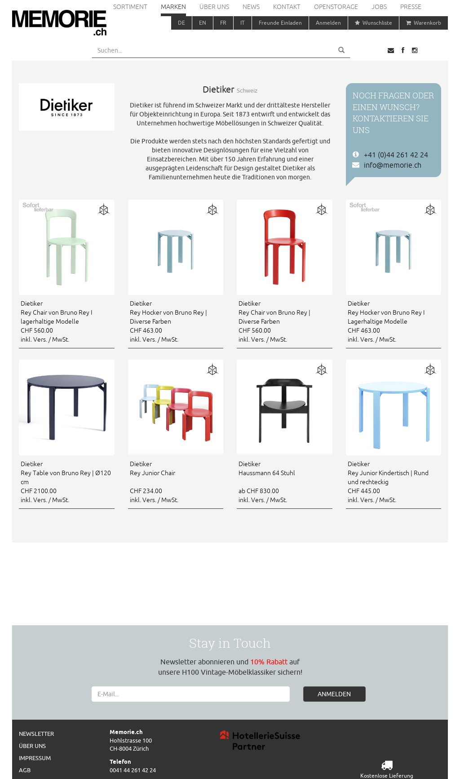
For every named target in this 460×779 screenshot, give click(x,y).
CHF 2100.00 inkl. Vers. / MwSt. (67, 481)
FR (223, 22)
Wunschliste (373, 22)
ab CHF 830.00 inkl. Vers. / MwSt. (285, 481)
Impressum (35, 757)
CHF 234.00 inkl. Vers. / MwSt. (176, 481)
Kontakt (287, 6)
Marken (173, 6)
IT (242, 22)
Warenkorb (423, 22)
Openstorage (336, 6)
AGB (25, 770)
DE (181, 22)
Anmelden (328, 22)
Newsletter (36, 733)
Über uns (214, 6)
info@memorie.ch (392, 165)
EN (202, 22)
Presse (410, 6)
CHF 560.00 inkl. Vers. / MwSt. (67, 321)
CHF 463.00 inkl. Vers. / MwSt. (176, 321)
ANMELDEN (334, 694)
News (251, 6)
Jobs (379, 6)
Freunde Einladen (280, 22)
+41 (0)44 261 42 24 (396, 155)
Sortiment (130, 6)
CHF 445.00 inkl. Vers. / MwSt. (394, 481)
